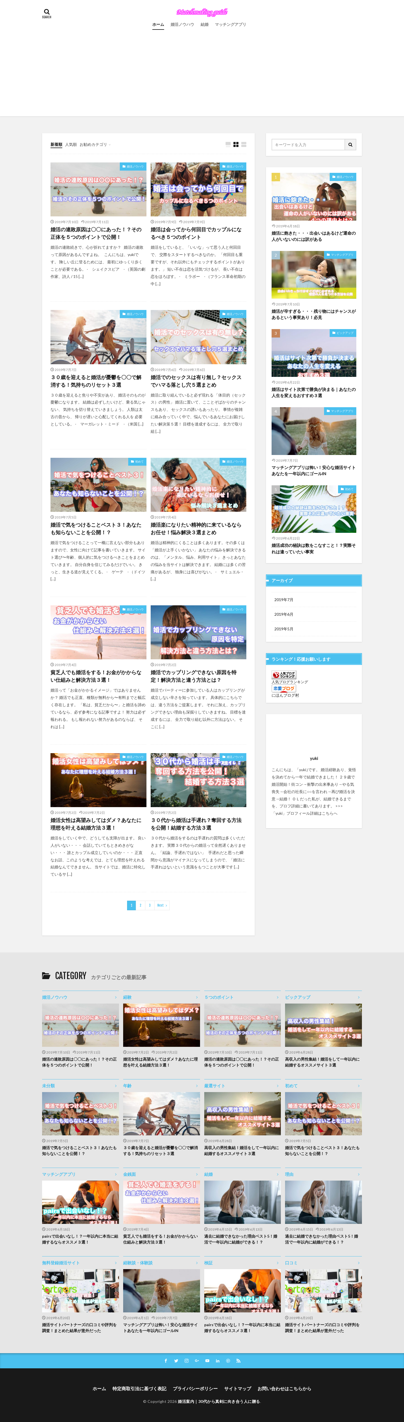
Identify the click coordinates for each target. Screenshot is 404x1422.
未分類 (48, 1085)
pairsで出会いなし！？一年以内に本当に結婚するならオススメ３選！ (80, 1239)
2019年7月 (283, 599)
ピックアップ (345, 332)
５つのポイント (219, 997)
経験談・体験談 (138, 1262)
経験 (127, 997)
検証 (208, 1262)
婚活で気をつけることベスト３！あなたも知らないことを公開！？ (95, 528)
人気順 (71, 144)
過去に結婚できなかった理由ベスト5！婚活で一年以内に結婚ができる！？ (240, 1239)
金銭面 (129, 1174)
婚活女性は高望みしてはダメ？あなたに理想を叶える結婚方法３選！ (95, 824)
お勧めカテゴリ (93, 144)
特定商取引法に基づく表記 (139, 1388)
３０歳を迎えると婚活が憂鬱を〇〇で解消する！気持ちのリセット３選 (95, 381)
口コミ (291, 1262)
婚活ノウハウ (182, 24)
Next (160, 905)
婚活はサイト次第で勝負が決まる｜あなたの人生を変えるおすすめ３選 (314, 392)
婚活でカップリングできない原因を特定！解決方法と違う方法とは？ (194, 676)
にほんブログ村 (285, 695)
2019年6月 (283, 614)
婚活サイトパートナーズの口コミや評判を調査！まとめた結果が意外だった (79, 1327)
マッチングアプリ (230, 24)
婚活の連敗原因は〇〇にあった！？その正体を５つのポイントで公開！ (95, 233)
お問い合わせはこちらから (284, 1388)
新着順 (56, 144)
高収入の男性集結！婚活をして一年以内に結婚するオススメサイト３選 (322, 1062)
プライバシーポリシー (195, 1388)
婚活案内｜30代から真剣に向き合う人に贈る (219, 1401)
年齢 (127, 1085)
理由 (289, 1174)
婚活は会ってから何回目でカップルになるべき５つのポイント (196, 233)
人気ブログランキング (290, 682)
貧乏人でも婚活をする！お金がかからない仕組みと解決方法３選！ (95, 676)
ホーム (158, 24)
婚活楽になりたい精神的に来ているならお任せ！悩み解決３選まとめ (196, 528)
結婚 (204, 24)
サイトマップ (237, 1388)
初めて (139, 461)
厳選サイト (214, 1085)
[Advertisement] (202, 77)
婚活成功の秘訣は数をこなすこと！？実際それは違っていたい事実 (314, 548)
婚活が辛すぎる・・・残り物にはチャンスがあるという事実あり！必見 (314, 314)
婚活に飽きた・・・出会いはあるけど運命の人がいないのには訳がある (314, 236)
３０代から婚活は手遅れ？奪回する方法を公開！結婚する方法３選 (196, 824)
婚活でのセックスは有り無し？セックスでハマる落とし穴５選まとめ (196, 381)
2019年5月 (283, 628)
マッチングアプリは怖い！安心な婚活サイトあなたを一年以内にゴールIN (314, 470)
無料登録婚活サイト (61, 1262)
